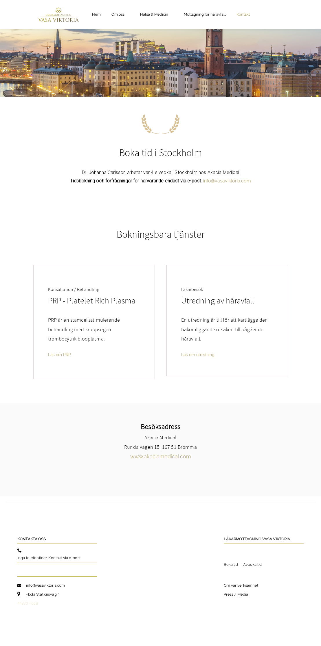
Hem (96, 14)
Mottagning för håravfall (205, 14)
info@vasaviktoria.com (227, 181)
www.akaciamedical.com (160, 456)
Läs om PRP (59, 354)
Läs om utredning (197, 354)
